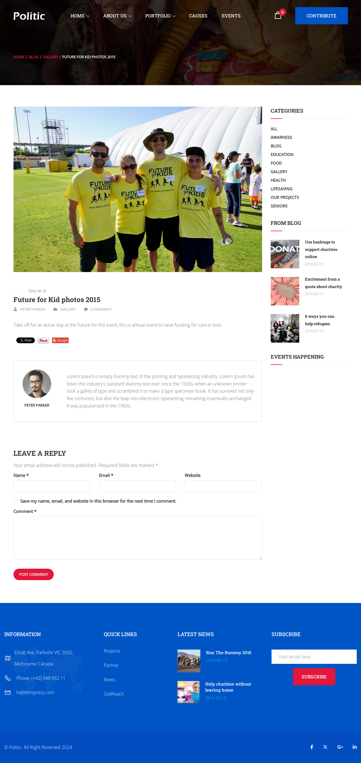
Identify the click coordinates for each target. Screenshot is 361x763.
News (109, 679)
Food (276, 163)
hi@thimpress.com (35, 692)
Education (282, 154)
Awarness (281, 137)
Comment (24, 511)
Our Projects (285, 197)
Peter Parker (32, 309)
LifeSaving (281, 188)
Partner (111, 665)
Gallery (50, 56)
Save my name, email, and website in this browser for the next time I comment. (98, 501)
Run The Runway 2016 (228, 652)
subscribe (314, 677)
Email (106, 475)
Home (19, 56)
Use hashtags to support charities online (321, 249)
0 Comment (101, 309)
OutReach (114, 694)
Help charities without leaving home (228, 687)
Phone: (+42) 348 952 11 (40, 678)
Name (21, 475)
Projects (112, 651)
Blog (34, 56)
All (274, 128)
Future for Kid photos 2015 (56, 299)
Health (278, 180)
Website (192, 475)
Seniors (279, 206)
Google (60, 340)
